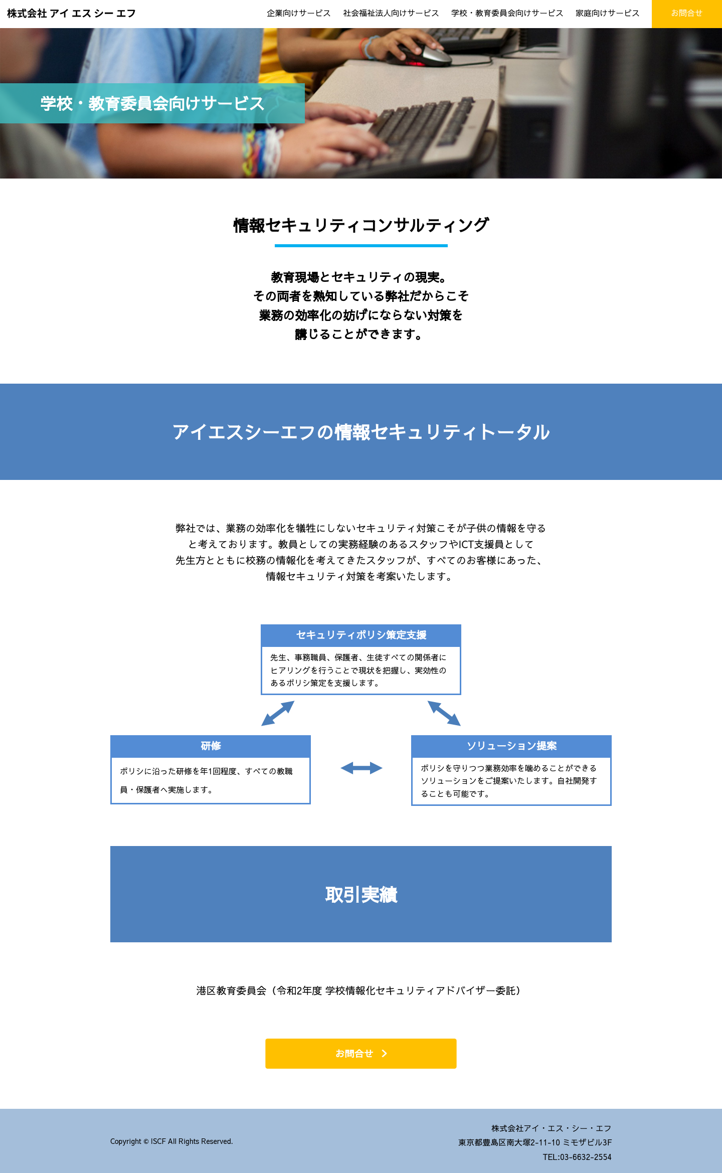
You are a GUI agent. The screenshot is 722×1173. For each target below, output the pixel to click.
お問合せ (354, 1053)
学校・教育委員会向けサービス (507, 12)
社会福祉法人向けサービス (391, 12)
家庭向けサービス (608, 12)
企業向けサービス (299, 12)
